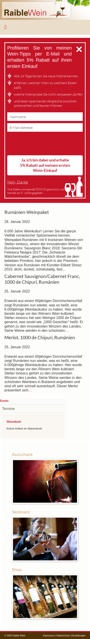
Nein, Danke (17, 182)
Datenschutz (62, 635)
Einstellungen (78, 635)
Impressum (49, 635)
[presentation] (40, 144)
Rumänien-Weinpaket (26, 212)
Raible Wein (45, 10)
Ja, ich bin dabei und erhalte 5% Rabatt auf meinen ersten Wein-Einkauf (45, 165)
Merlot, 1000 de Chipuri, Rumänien (39, 337)
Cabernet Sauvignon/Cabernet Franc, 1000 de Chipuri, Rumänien (42, 279)
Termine (8, 409)
